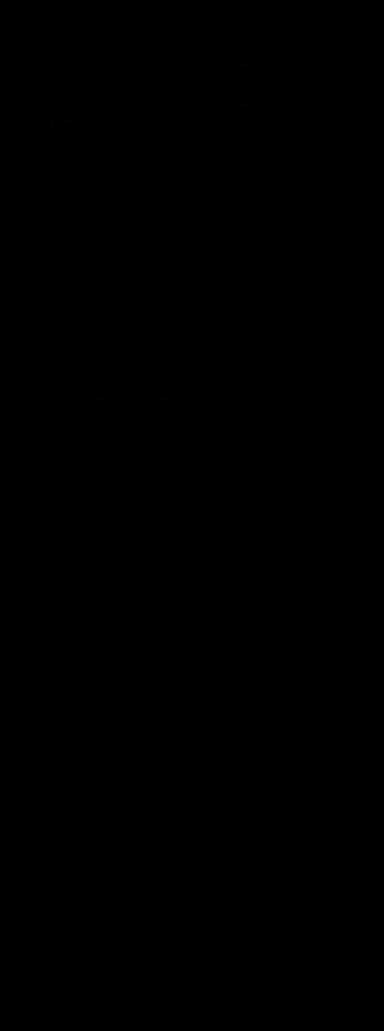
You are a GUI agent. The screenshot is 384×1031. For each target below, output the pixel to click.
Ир (330, 581)
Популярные (25, 552)
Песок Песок (338, 432)
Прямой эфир (345, 7)
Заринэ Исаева (340, 485)
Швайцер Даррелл (70, 366)
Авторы (45, 7)
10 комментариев (204, 166)
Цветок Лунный (340, 156)
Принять (274, 1014)
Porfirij (333, 89)
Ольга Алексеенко (343, 714)
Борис (37, 930)
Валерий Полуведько (345, 780)
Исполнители (69, 7)
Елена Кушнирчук (48, 660)
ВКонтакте (31, 298)
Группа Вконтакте (273, 366)
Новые (51, 552)
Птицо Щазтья (339, 22)
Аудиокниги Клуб (29, 1022)
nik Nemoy (336, 827)
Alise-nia (39, 688)
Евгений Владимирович (347, 527)
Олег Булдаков (77, 722)
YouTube (60, 298)
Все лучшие (252, 345)
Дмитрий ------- (46, 826)
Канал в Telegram (273, 382)
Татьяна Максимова (344, 337)
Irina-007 (39, 889)
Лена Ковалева (45, 591)
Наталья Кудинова (343, 290)
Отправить (203, 575)
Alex (331, 224)
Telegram (87, 298)
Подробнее (167, 1017)
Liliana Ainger (43, 854)
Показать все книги (259, 192)
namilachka (41, 791)
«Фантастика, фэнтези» (91, 433)
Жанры (27, 7)
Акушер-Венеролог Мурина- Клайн (350, 664)
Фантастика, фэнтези (36, 191)
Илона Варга (338, 397)
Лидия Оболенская (343, 622)
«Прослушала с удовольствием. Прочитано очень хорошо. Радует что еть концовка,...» (121, 166)
